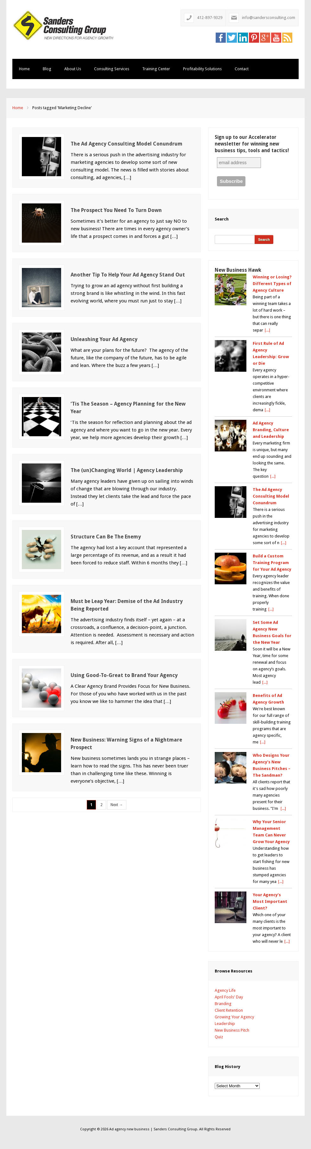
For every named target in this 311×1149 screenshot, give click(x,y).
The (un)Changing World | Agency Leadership (127, 470)
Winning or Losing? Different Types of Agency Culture (272, 284)
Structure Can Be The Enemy (106, 537)
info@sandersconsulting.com (268, 17)
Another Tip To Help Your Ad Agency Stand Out (128, 275)
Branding (223, 1003)
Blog (47, 68)
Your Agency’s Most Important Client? (270, 901)
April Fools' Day (229, 997)
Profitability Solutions (202, 68)
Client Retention (229, 1010)
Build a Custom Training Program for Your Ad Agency (272, 563)
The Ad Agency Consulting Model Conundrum (126, 144)
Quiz (219, 1036)
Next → (117, 805)
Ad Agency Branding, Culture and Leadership (271, 430)
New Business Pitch (232, 1030)
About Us (72, 68)
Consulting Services (111, 68)
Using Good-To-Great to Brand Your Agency (124, 675)
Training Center (156, 68)
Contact (242, 68)
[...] (267, 330)
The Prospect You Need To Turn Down (116, 210)
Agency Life (225, 990)
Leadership (225, 1023)
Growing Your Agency (234, 1017)
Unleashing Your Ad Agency (104, 339)
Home (24, 68)
